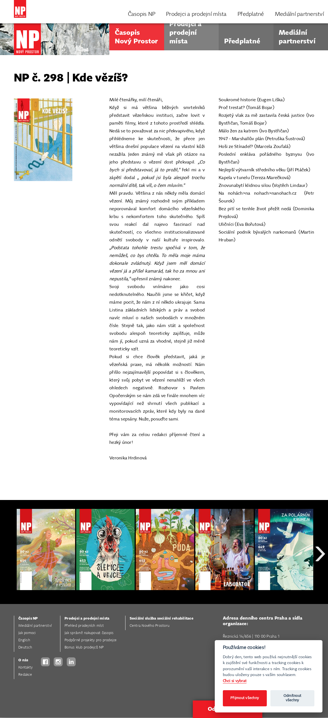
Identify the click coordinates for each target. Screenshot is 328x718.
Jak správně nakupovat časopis (89, 633)
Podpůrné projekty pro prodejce (91, 640)
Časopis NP (28, 618)
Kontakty (25, 667)
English (24, 640)
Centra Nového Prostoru (150, 626)
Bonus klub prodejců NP (84, 647)
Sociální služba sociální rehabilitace (161, 618)
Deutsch (25, 647)
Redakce (25, 675)
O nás (23, 660)
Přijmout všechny (244, 698)
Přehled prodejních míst (84, 626)
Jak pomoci (27, 633)
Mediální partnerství (35, 626)
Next (320, 573)
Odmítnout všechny (292, 698)
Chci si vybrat (235, 681)
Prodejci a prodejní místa (87, 618)
